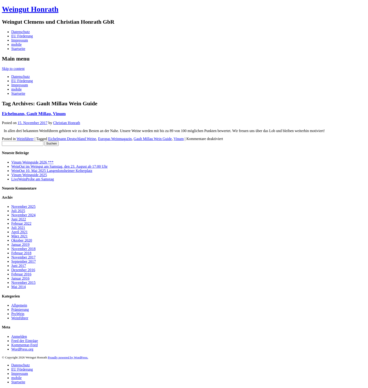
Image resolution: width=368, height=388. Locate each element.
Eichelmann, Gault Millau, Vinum (34, 113)
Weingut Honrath (30, 9)
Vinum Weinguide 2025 (29, 175)
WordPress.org (22, 349)
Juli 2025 (18, 211)
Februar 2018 (21, 253)
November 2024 (23, 215)
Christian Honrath (66, 123)
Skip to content (13, 69)
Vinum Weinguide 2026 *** (32, 162)
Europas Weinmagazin (115, 139)
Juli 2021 (18, 228)
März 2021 (19, 236)
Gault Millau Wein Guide (153, 139)
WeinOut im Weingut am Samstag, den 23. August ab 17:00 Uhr (59, 166)
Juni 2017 (18, 266)
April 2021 (19, 232)
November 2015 (23, 283)
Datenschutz (20, 32)
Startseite (18, 49)
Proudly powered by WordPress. (68, 357)
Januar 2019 (20, 245)
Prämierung (20, 310)
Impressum (19, 40)
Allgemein (19, 305)
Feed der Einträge (24, 341)
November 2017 (23, 257)
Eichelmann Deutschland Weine (72, 139)
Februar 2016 (21, 274)
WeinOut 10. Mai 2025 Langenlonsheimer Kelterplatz (51, 171)
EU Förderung (22, 36)
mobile (16, 44)
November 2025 (23, 207)
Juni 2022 (18, 219)
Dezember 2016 (23, 270)
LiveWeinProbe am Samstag (32, 179)
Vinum (178, 139)
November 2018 (23, 249)
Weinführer (25, 139)
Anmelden (19, 337)
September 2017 (23, 261)
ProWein (17, 314)
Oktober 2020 (21, 240)
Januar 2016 (20, 278)
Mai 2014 (18, 287)
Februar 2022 (21, 223)
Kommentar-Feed (24, 345)
